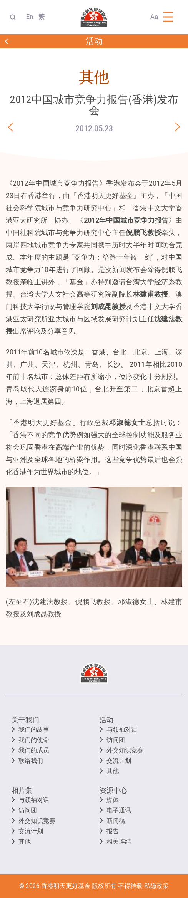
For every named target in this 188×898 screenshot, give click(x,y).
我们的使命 (33, 740)
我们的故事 (33, 729)
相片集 (22, 790)
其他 (112, 771)
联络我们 (30, 760)
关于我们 (25, 720)
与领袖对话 (121, 729)
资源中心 (113, 790)
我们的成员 (33, 750)
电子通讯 (118, 810)
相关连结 (118, 841)
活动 (106, 720)
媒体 (112, 800)
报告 (112, 831)
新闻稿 (115, 820)
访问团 (115, 740)
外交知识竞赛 (124, 750)
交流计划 (118, 760)
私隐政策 (156, 886)
